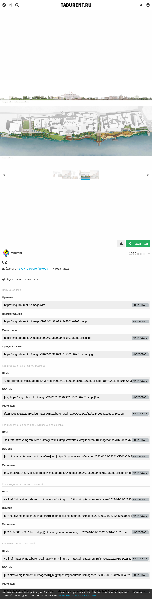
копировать (140, 305)
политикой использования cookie (77, 595)
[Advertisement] (76, 39)
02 (4, 262)
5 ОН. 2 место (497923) (34, 268)
